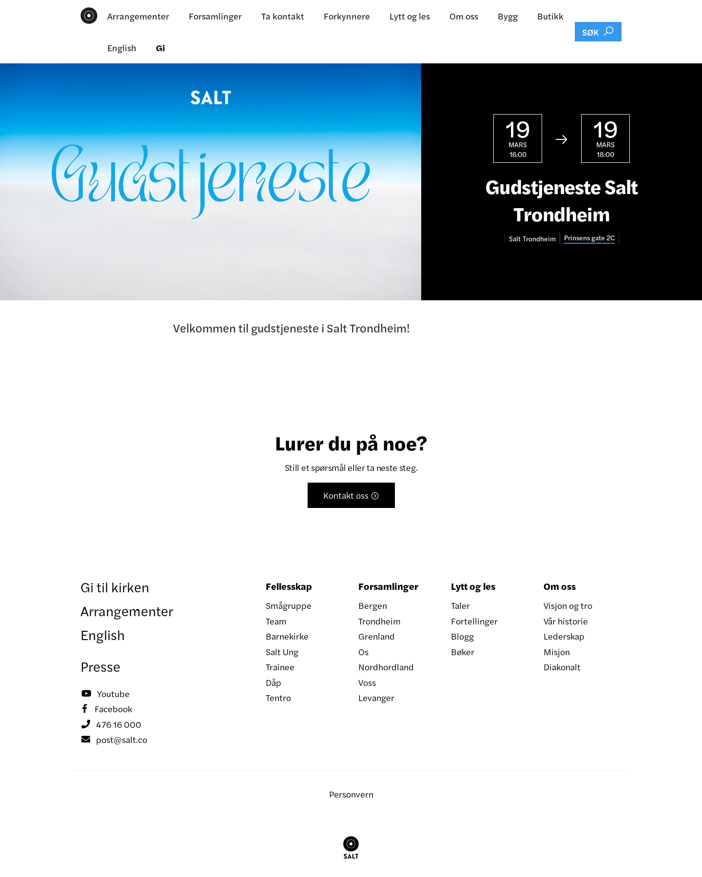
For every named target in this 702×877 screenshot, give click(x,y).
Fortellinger (474, 621)
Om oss (463, 16)
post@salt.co (113, 739)
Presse (100, 666)
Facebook (106, 709)
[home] (89, 15)
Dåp (273, 682)
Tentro (278, 697)
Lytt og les (410, 16)
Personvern (351, 794)
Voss (367, 682)
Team (276, 621)
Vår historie (566, 621)
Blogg (462, 636)
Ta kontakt (282, 16)
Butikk (550, 16)
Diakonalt (562, 667)
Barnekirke (287, 636)
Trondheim (379, 621)
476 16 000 (110, 724)
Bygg (508, 16)
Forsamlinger (215, 16)
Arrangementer (138, 16)
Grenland (376, 636)
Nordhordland (386, 667)
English (121, 47)
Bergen (372, 605)
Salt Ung (282, 651)
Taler (460, 605)
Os (363, 651)
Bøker (462, 651)
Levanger (376, 697)
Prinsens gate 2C (589, 237)
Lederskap (564, 636)
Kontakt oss (351, 495)
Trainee (280, 667)
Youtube (105, 694)
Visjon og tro (568, 605)
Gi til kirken (114, 586)
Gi (160, 47)
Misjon (557, 651)
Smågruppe (289, 605)
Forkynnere (347, 16)
